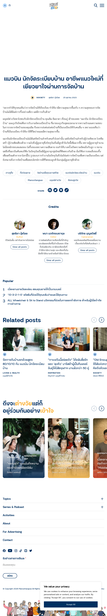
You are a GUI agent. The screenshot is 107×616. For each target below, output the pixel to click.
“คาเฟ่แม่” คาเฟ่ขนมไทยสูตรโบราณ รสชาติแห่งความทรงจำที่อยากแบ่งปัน (67, 463)
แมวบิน (97, 172)
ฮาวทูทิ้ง (9, 172)
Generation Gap (30, 457)
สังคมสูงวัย (73, 180)
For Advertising (12, 532)
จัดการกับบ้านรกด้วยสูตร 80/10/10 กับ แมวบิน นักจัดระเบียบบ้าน (23, 364)
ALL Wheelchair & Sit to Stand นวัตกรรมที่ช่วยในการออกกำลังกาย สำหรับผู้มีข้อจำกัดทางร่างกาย (54, 302)
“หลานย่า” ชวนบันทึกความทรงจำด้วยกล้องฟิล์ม (23, 465)
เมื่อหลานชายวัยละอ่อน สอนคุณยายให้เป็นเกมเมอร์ (34, 289)
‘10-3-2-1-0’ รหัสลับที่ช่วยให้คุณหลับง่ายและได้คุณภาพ (37, 295)
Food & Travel (60, 454)
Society (41, 97)
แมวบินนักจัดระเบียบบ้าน (76, 172)
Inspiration (54, 372)
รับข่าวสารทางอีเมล (14, 558)
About (6, 523)
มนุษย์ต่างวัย (55, 180)
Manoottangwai (35, 180)
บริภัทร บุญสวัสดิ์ (87, 233)
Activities (8, 515)
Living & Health (11, 372)
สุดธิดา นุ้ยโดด (20, 233)
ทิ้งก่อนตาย (25, 172)
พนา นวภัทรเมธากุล (54, 233)
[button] (101, 320)
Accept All (70, 604)
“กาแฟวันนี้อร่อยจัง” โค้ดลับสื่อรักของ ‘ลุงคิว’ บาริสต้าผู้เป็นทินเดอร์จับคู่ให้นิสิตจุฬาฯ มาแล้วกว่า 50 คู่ (68, 364)
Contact (8, 540)
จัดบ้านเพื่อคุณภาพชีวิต (48, 172)
